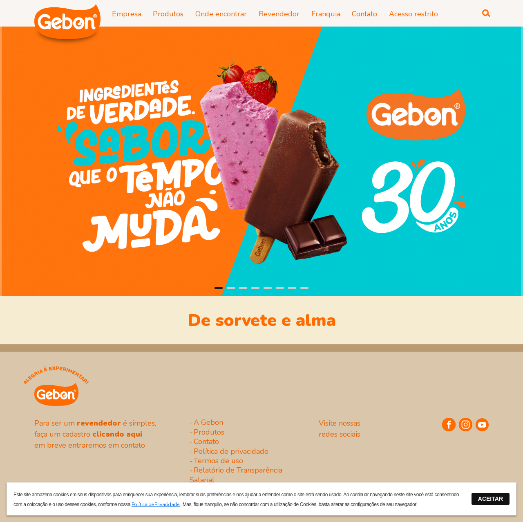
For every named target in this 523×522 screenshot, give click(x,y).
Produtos (209, 432)
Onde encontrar (221, 14)
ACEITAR (490, 498)
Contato (206, 441)
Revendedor (279, 14)
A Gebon (208, 422)
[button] (219, 288)
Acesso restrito (413, 14)
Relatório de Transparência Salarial (236, 474)
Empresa (126, 14)
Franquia (325, 14)
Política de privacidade (231, 451)
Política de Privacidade (156, 504)
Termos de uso (218, 461)
